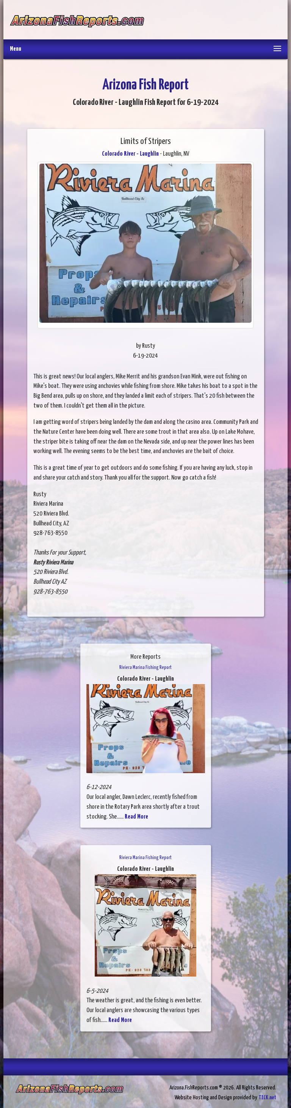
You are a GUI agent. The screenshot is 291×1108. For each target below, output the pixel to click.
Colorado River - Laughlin (130, 154)
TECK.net (267, 1097)
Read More (136, 817)
